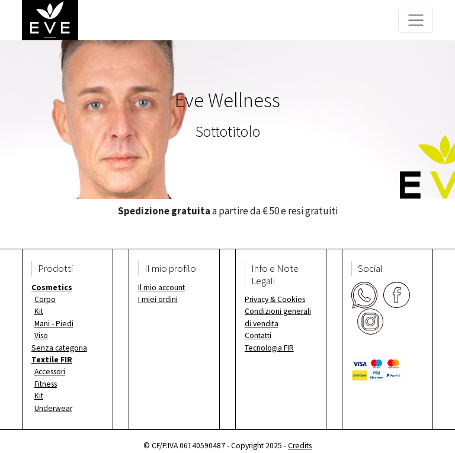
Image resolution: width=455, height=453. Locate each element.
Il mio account (161, 287)
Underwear (53, 408)
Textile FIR (51, 360)
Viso (41, 335)
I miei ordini (158, 299)
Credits (300, 446)
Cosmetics (51, 287)
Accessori (49, 372)
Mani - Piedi (53, 324)
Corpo (45, 299)
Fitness (45, 384)
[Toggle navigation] (415, 20)
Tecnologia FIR (269, 348)
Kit (38, 311)
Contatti (258, 335)
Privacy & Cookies (275, 299)
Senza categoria (59, 348)
